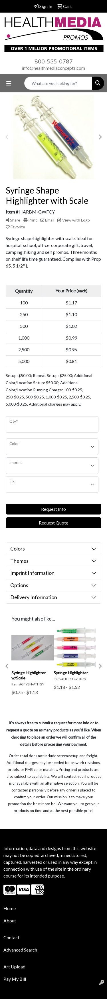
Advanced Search (20, 949)
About (9, 920)
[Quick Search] (58, 83)
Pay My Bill (14, 979)
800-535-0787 (54, 61)
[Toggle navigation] (9, 83)
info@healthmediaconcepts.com (53, 68)
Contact (11, 937)
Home (9, 908)
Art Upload (14, 966)
